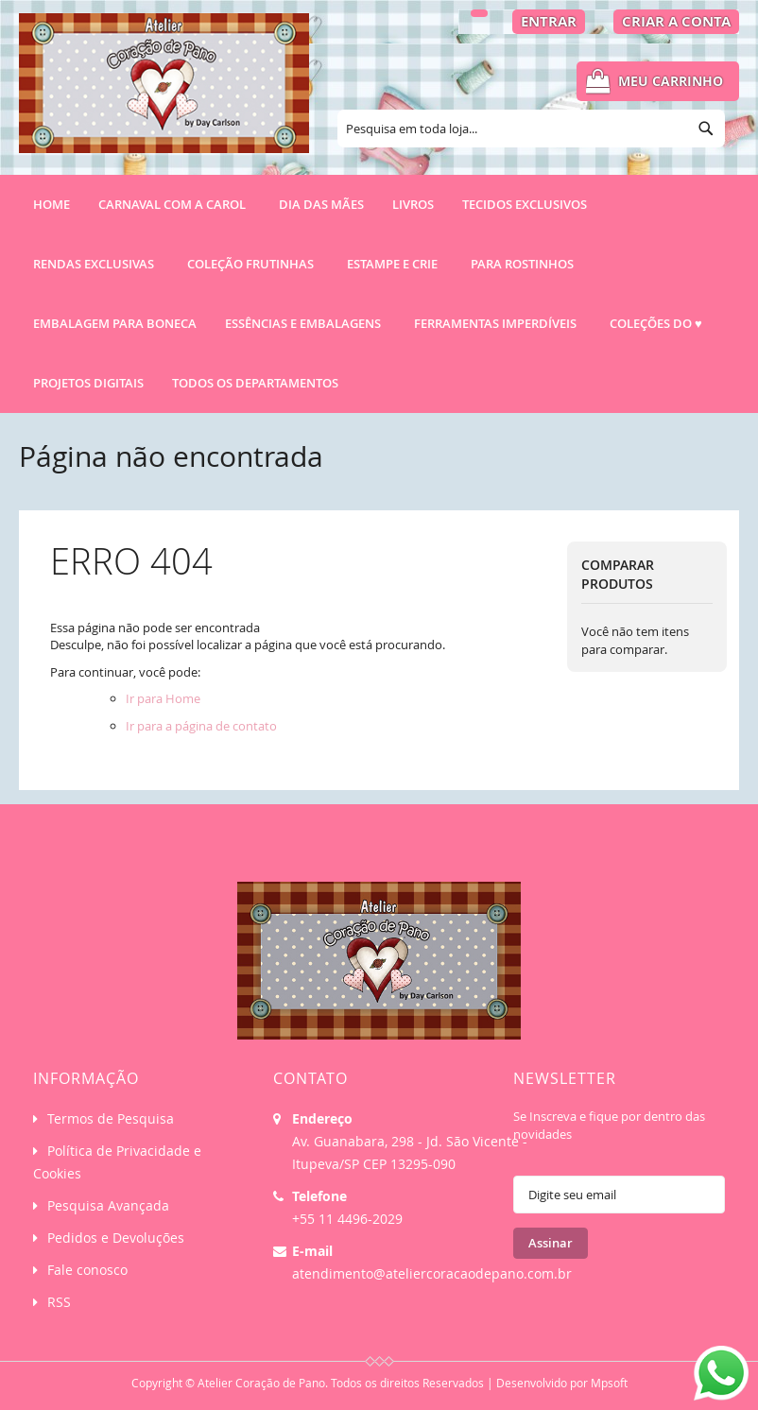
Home (51, 204)
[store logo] (164, 91)
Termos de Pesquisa (110, 1118)
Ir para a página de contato (201, 725)
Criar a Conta (676, 21)
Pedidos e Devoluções (115, 1238)
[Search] (706, 128)
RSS (59, 1302)
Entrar (549, 21)
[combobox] (531, 128)
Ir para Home (163, 698)
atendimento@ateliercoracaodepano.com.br (432, 1273)
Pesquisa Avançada (108, 1205)
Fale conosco (87, 1270)
